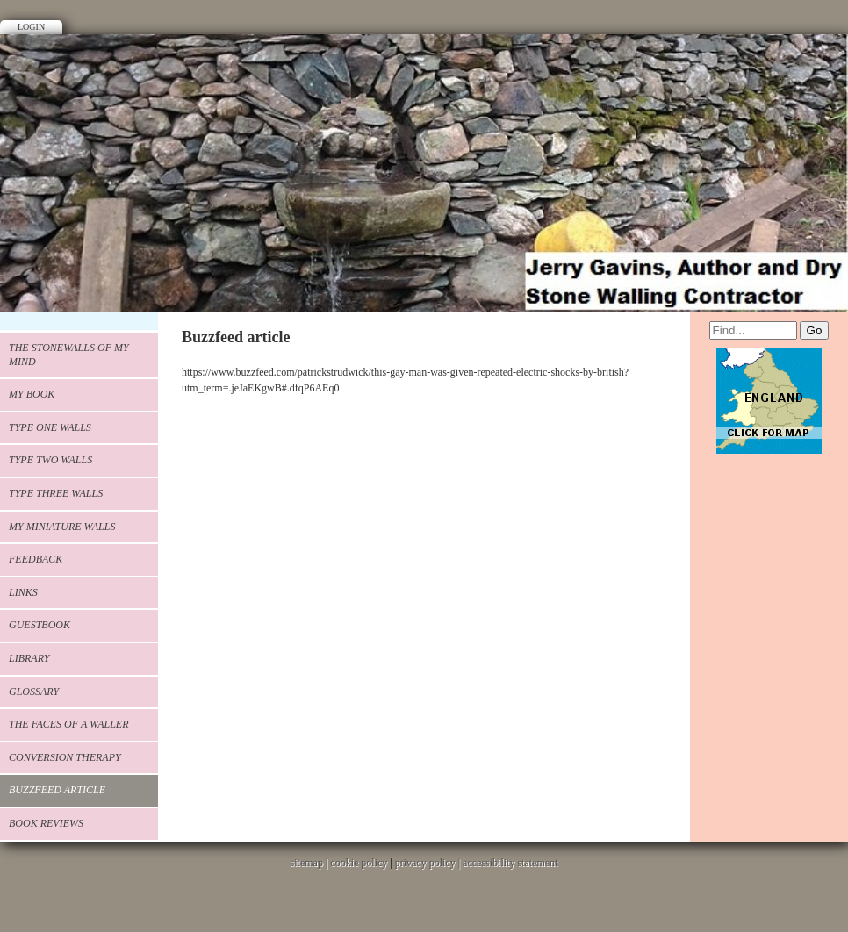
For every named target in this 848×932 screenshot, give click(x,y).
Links (23, 592)
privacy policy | (429, 863)
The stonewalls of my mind (69, 354)
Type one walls (50, 427)
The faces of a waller (69, 724)
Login (31, 27)
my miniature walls (62, 526)
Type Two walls (50, 460)
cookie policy (358, 863)
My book (31, 394)
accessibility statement (510, 863)
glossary (34, 691)
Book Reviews (46, 823)
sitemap (307, 863)
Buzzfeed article (57, 790)
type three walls (56, 493)
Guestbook (39, 625)
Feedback (35, 559)
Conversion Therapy (65, 757)
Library (29, 658)
